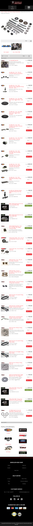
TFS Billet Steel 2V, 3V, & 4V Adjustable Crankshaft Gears (15, 411)
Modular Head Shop (23, 450)
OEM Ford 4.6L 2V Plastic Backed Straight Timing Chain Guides (16, 306)
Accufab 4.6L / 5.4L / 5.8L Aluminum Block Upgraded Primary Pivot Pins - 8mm (16, 86)
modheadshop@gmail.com (24, 492)
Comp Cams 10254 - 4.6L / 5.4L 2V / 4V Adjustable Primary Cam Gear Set (16, 239)
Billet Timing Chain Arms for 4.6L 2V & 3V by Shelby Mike (16, 204)
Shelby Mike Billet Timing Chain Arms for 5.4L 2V (15, 388)
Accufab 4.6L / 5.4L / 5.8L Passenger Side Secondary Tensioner (14, 152)
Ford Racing (23, 445)
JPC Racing (8, 451)
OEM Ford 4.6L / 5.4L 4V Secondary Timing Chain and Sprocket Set (15, 272)
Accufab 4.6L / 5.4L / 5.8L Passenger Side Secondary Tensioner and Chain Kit (14, 165)
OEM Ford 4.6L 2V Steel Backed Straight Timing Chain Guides (15, 317)
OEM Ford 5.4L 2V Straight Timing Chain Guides (16, 352)
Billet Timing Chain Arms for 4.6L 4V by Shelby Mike (16, 215)
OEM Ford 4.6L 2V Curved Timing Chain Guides (16, 295)
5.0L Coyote (6, 52)
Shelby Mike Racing (22, 455)
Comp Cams (23, 438)
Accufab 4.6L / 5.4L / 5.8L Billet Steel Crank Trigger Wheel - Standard (15, 113)
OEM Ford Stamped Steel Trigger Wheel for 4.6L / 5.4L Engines (16, 375)
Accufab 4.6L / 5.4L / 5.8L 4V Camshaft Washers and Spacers (16, 73)
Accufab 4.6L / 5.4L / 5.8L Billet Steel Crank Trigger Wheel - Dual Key (16, 100)
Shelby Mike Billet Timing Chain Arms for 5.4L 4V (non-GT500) (15, 399)
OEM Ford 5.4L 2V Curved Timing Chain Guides (16, 341)
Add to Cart (29, 66)
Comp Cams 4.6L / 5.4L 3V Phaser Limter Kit (16, 249)
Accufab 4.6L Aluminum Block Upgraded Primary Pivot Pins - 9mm (15, 192)
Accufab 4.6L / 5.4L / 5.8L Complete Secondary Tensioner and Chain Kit (15, 126)
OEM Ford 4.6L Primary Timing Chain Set (15, 328)
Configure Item (28, 205)
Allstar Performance (23, 433)
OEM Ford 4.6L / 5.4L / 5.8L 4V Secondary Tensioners (15, 260)
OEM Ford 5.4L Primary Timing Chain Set (15, 363)
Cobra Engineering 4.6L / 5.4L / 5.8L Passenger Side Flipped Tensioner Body (15, 227)
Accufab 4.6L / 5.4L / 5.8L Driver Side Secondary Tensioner (16, 138)
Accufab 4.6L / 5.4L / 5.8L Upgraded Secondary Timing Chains (15, 178)
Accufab (8, 433)
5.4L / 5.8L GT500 (16, 52)
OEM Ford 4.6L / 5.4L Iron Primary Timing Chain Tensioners (16, 282)
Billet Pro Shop (8, 444)
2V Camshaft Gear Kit (13, 60)
